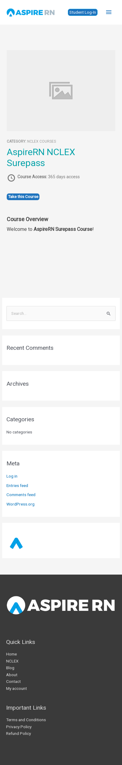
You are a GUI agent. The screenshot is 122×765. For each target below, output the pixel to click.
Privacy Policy (18, 726)
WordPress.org (20, 504)
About (11, 674)
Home (11, 654)
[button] (83, 12)
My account (16, 688)
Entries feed (17, 485)
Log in (11, 476)
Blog (10, 667)
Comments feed (20, 494)
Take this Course (23, 196)
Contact (13, 681)
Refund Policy (18, 733)
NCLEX (12, 661)
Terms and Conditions (26, 719)
